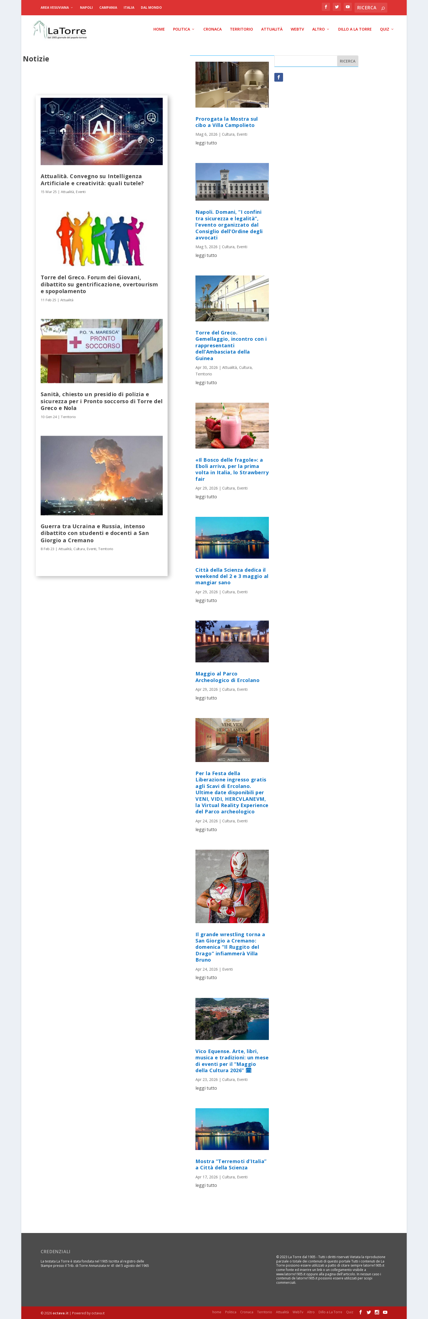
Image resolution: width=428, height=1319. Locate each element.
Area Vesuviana (55, 7)
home (159, 28)
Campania (108, 7)
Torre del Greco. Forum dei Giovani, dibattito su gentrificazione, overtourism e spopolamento (99, 283)
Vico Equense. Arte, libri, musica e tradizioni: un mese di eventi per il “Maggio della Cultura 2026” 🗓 (232, 1060)
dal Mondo (151, 7)
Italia (129, 7)
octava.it (61, 1312)
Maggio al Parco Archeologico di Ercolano (227, 676)
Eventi (81, 191)
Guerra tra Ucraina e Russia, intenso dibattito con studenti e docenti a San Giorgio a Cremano (95, 532)
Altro (318, 28)
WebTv (297, 28)
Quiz (384, 28)
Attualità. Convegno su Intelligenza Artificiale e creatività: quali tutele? (92, 178)
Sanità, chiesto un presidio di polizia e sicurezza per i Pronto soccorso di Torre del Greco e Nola (102, 400)
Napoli (86, 7)
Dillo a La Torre (355, 28)
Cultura (79, 548)
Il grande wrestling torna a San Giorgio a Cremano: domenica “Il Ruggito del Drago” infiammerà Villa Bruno (230, 946)
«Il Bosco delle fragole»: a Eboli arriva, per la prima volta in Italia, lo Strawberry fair (232, 468)
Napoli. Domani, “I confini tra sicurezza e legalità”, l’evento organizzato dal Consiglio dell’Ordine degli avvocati (229, 224)
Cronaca (212, 28)
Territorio (241, 28)
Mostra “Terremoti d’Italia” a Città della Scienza (231, 1163)
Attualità (272, 28)
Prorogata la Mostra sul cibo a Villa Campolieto (226, 121)
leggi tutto (206, 142)
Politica (181, 28)
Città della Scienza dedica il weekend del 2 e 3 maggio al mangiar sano (232, 575)
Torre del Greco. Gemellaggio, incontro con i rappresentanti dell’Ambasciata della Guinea (231, 345)
